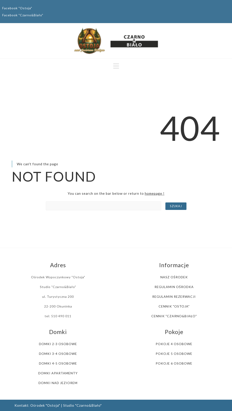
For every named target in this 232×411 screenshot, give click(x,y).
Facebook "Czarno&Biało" (22, 15)
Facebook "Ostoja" (17, 8)
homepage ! (154, 193)
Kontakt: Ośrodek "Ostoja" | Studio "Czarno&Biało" (58, 405)
